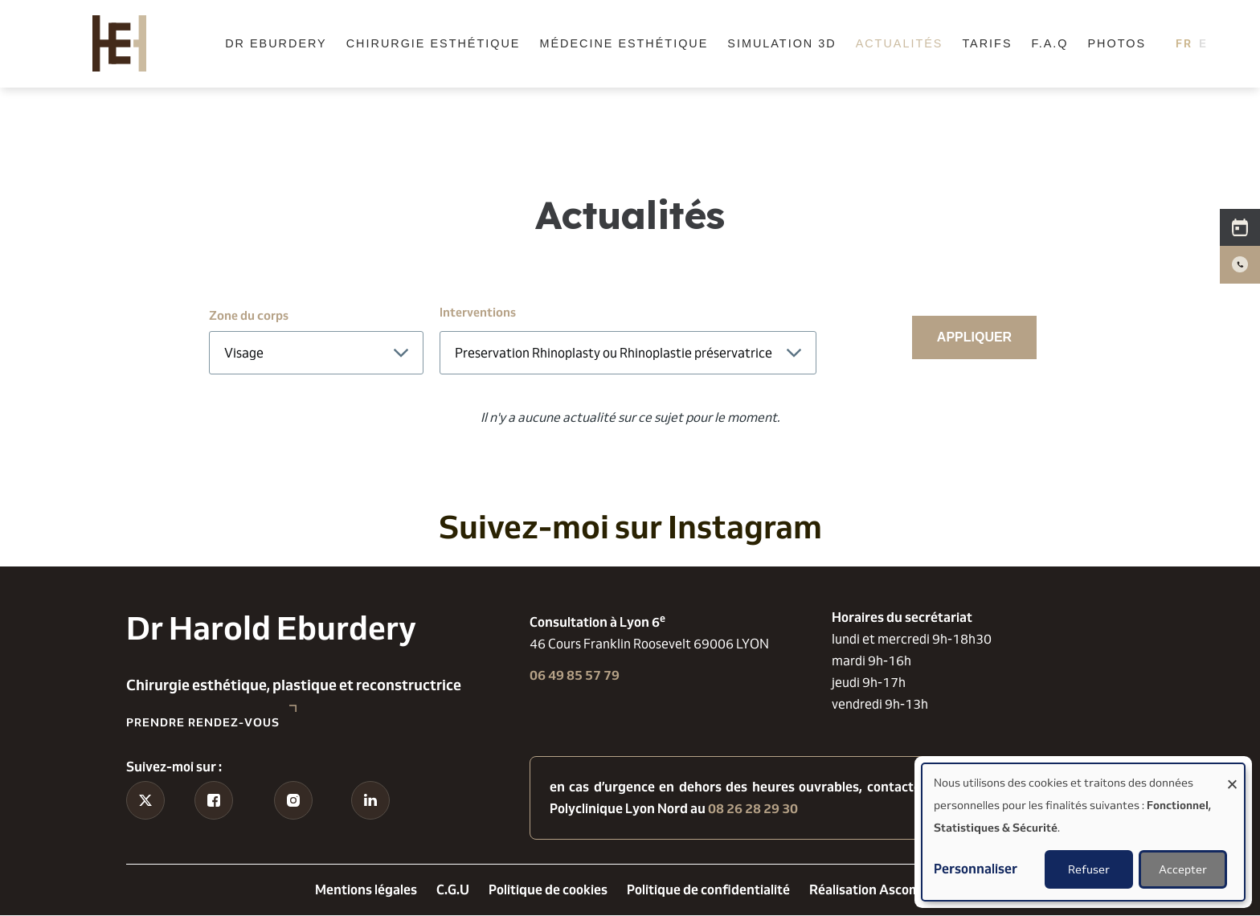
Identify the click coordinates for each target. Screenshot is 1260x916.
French (1184, 43)
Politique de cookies (548, 890)
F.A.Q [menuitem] (1050, 43)
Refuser (1089, 869)
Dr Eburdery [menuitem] (276, 43)
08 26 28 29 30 (753, 808)
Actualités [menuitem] (899, 43)
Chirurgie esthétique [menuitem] (433, 43)
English (1208, 43)
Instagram (293, 827)
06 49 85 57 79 (575, 675)
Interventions (478, 312)
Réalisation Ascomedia (877, 890)
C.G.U (452, 890)
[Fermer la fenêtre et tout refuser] (1232, 774)
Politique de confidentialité (708, 890)
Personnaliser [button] (975, 869)
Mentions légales (366, 890)
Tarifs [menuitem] (987, 43)
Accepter (1183, 869)
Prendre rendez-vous (203, 722)
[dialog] (1083, 832)
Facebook (214, 827)
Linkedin (371, 827)
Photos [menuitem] (1116, 43)
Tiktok (146, 827)
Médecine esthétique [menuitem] (623, 43)
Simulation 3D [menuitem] (781, 43)
